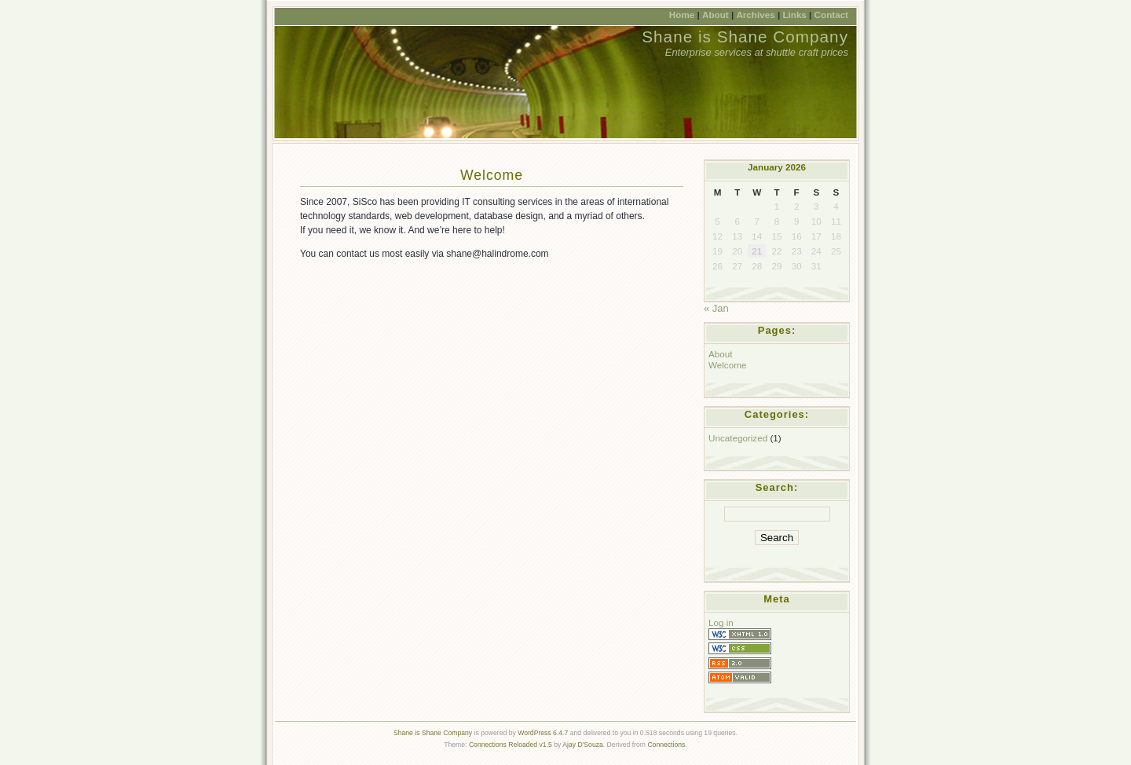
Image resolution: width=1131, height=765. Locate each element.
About (715, 14)
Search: (777, 487)
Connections (666, 745)
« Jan (716, 308)
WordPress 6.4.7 (543, 733)
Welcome (491, 175)
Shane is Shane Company (745, 36)
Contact (831, 14)
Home (681, 14)
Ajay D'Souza (582, 745)
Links (794, 14)
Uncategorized (737, 438)
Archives (755, 14)
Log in (721, 622)
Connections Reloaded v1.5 (510, 745)
